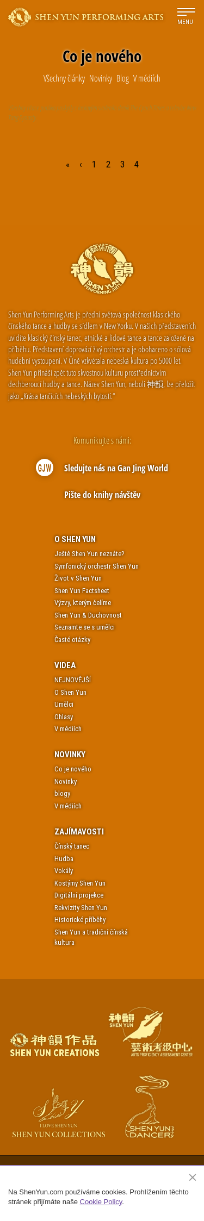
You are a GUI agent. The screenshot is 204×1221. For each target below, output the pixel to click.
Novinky (69, 754)
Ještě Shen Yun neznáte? (89, 554)
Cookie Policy (101, 1202)
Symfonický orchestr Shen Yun (96, 566)
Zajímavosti (79, 832)
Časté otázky (72, 640)
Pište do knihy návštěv (102, 495)
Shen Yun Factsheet (81, 591)
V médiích (68, 729)
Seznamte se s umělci (84, 627)
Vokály (63, 871)
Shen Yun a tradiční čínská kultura (91, 937)
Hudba (63, 859)
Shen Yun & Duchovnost (88, 615)
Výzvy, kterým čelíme (82, 603)
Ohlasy (63, 717)
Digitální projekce (78, 895)
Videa (65, 665)
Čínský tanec (71, 846)
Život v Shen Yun (78, 578)
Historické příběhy (80, 919)
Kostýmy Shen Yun (80, 883)
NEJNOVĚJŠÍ (72, 680)
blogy (62, 793)
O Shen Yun (75, 539)
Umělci (63, 704)
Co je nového (72, 769)
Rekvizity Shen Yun (80, 908)
